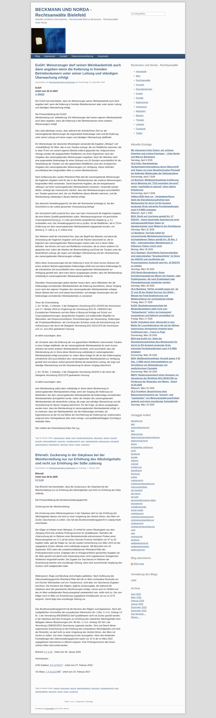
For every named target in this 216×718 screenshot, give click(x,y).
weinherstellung (41, 445)
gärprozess (98, 438)
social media (137, 510)
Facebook (141, 129)
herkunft (113, 438)
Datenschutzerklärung (82, 56)
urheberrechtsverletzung (143, 527)
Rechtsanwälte (143, 80)
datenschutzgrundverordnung (145, 437)
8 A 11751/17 (56, 665)
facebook (135, 454)
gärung (106, 438)
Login (133, 580)
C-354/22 (39, 94)
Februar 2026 (137, 601)
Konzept (140, 85)
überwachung (59, 438)
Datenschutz (142, 102)
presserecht (136, 503)
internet (134, 464)
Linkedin (140, 124)
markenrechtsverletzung (142, 484)
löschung (135, 474)
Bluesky (140, 115)
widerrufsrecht (138, 550)
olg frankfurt (136, 490)
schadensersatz (138, 507)
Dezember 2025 (139, 607)
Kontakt (63, 56)
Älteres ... (135, 617)
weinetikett (114, 441)
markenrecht (137, 480)
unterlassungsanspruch (142, 517)
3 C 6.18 (39, 480)
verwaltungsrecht (73, 441)
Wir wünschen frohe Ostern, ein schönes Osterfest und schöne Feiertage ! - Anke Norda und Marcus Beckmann (155, 153)
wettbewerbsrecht (139, 543)
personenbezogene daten (143, 500)
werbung (135, 540)
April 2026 (136, 594)
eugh (73, 438)
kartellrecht (136, 470)
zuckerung (85, 445)
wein (83, 441)
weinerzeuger (104, 441)
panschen (61, 441)
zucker (77, 445)
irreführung (136, 467)
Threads (140, 120)
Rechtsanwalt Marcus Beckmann (62, 82)
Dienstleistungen (144, 89)
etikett (68, 438)
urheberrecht (137, 523)
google (134, 457)
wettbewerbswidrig (140, 546)
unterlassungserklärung (142, 520)
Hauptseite (103, 56)
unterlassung (137, 513)
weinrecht (64, 445)
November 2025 (139, 611)
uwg (133, 533)
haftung (134, 460)
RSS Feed (139, 564)
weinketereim (54, 445)
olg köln (134, 497)
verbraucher (137, 536)
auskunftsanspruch (140, 427)
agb (133, 424)
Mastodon (141, 111)
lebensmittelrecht (49, 441)
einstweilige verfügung (142, 447)
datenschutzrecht (139, 441)
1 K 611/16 (51, 672)
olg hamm (136, 493)
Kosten (139, 93)
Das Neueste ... (138, 614)
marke (134, 477)
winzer (71, 445)
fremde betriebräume (84, 438)
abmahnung (137, 421)
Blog (37, 56)
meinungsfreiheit (139, 487)
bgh (133, 431)
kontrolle (38, 441)
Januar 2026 (137, 604)
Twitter (139, 133)
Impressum (49, 56)
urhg (133, 530)
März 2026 (136, 597)
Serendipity (49, 709)
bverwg (57, 688)
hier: (78, 428)
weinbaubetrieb (92, 441)
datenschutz (137, 434)
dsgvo (134, 444)
